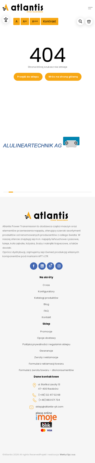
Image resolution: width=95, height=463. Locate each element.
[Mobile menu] (90, 8)
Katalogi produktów (46, 298)
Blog (46, 304)
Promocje (46, 331)
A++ (35, 21)
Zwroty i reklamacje (46, 357)
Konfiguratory (46, 291)
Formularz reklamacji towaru (46, 364)
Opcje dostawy (46, 338)
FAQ (46, 311)
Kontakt (46, 317)
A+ (25, 21)
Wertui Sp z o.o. (68, 454)
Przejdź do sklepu (28, 76)
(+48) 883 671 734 (46, 400)
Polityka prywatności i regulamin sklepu (46, 344)
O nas (46, 285)
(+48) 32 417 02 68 (46, 395)
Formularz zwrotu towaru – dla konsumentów (46, 370)
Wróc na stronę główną (63, 76)
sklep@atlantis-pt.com (46, 407)
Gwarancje (46, 351)
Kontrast (49, 21)
